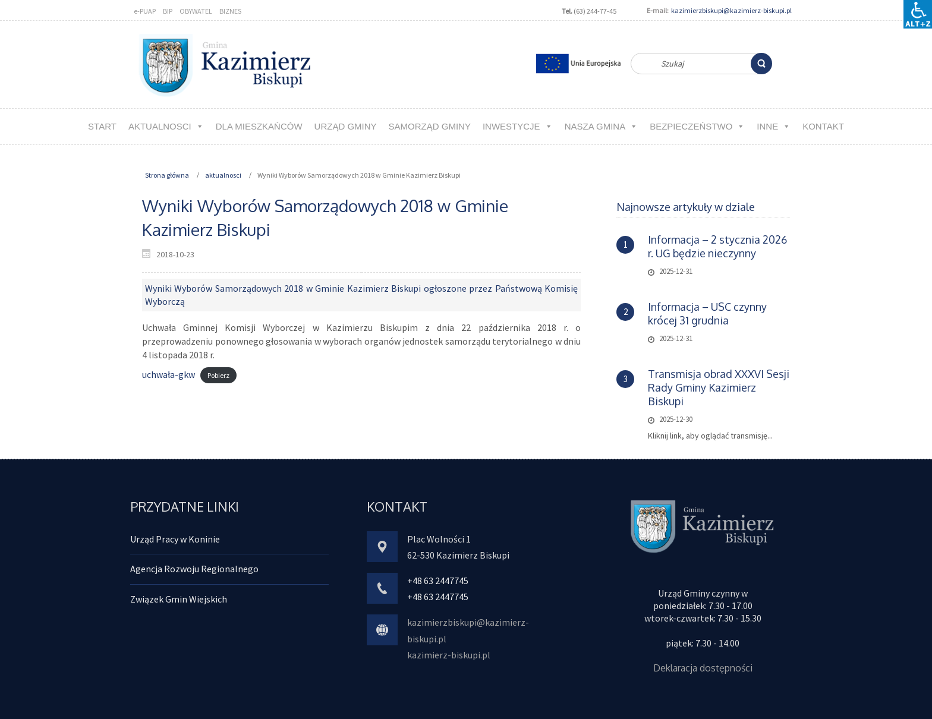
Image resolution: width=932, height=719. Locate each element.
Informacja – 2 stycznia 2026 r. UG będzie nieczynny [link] (717, 246)
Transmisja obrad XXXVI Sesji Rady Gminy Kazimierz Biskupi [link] (718, 387)
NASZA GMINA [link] (601, 126)
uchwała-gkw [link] (168, 374)
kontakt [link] (823, 126)
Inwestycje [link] (518, 126)
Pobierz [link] (218, 375)
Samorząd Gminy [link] (430, 126)
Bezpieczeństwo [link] (697, 126)
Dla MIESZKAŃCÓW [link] (259, 126)
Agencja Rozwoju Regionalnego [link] (194, 569)
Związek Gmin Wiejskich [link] (178, 599)
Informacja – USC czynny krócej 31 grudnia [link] (707, 313)
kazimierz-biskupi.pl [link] (448, 655)
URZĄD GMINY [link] (345, 126)
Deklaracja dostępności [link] (702, 668)
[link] (761, 63)
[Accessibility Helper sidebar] (917, 14)
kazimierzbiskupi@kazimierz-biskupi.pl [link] (731, 10)
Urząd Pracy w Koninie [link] (175, 539)
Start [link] (102, 126)
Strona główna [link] (167, 175)
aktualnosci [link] (166, 126)
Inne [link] (774, 126)
